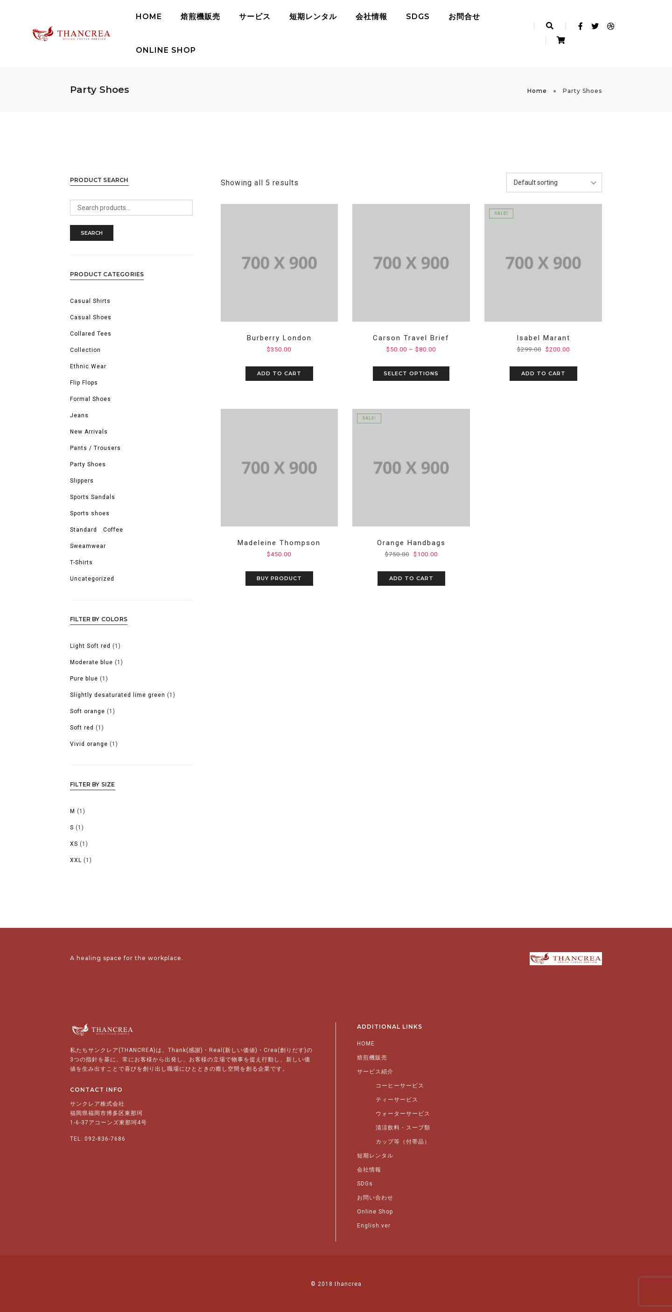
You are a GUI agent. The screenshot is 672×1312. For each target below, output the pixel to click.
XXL (76, 860)
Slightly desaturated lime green (117, 695)
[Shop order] (554, 182)
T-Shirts (81, 562)
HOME (149, 16)
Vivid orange (89, 744)
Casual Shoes (91, 317)
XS (74, 844)
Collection (85, 350)
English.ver (374, 1225)
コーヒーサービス (400, 1085)
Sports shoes (90, 513)
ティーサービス (397, 1099)
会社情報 (371, 16)
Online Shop (166, 50)
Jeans (79, 415)
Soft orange (87, 711)
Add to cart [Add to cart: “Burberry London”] (279, 373)
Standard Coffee (96, 529)
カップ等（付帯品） (403, 1141)
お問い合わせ (375, 1197)
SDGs (418, 16)
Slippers (82, 480)
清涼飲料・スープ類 (403, 1127)
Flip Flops (84, 382)
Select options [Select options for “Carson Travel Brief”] (411, 373)
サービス (255, 16)
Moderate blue (91, 662)
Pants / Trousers (95, 448)
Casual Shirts (90, 301)
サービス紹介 (375, 1071)
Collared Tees (91, 333)
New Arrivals (89, 431)
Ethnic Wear (88, 366)
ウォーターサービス (403, 1113)
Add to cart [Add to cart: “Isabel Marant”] (543, 373)
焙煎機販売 (200, 16)
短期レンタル (313, 16)
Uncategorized (92, 578)
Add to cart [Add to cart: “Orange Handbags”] (411, 578)
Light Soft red (90, 646)
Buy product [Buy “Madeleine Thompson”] (279, 578)
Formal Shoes (90, 399)
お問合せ (464, 16)
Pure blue (84, 678)
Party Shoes (88, 464)
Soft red (82, 727)
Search (92, 233)
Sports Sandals (92, 497)
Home (537, 90)
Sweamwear (88, 546)
